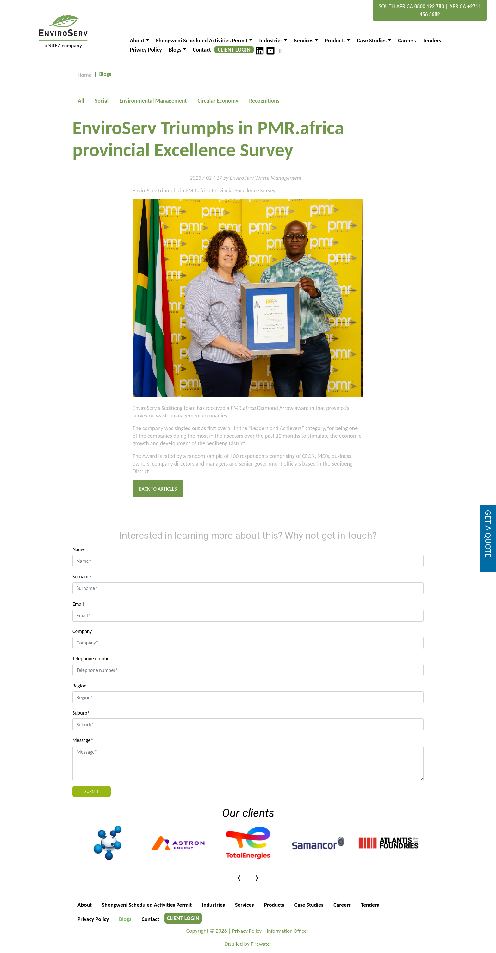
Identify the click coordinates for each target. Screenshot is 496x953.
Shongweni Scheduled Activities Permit (148, 904)
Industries (216, 904)
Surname (81, 577)
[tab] (81, 100)
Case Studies (312, 904)
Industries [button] (270, 40)
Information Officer (288, 931)
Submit (91, 791)
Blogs (126, 919)
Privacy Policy (146, 49)
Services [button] (303, 40)
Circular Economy (217, 100)
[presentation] (239, 876)
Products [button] (335, 40)
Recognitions (264, 100)
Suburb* (81, 713)
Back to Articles (158, 489)
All (81, 100)
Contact (202, 49)
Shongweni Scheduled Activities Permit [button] (202, 40)
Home (85, 75)
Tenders (432, 40)
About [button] (137, 40)
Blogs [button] (175, 49)
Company (82, 631)
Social (101, 100)
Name (78, 549)
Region (79, 686)
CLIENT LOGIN (234, 49)
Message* (82, 740)
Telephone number (91, 658)
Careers (407, 40)
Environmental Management (153, 100)
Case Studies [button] (372, 40)
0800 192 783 (429, 6)
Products (277, 904)
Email (78, 604)
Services (247, 904)
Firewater (261, 944)
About (85, 904)
